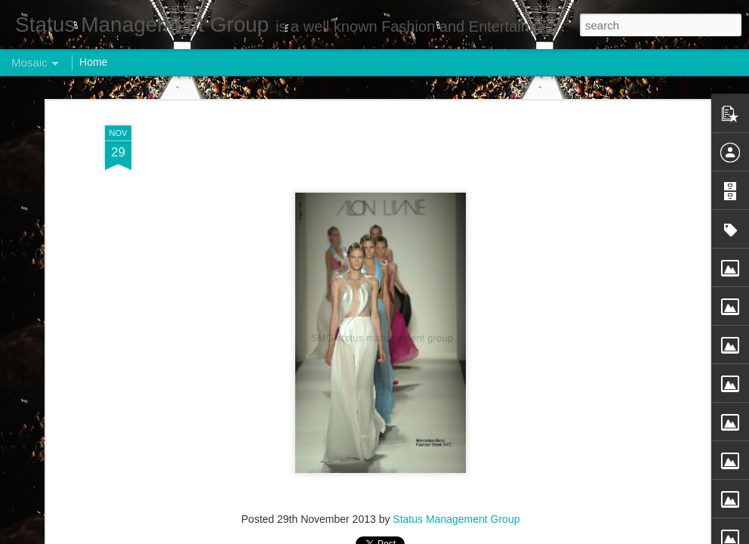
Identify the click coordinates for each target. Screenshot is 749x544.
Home (93, 62)
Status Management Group (456, 519)
